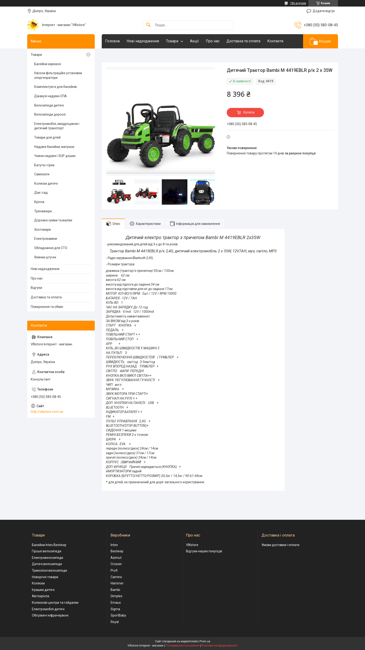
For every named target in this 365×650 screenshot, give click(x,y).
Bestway (117, 551)
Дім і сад (41, 192)
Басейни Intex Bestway (49, 545)
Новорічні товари (45, 577)
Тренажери (43, 211)
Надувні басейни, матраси (54, 147)
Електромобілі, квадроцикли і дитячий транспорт (56, 126)
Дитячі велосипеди (47, 564)
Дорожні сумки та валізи (53, 220)
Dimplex (116, 596)
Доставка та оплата (243, 41)
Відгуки (36, 288)
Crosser (116, 564)
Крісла (39, 202)
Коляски (38, 583)
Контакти (275, 41)
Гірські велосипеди (46, 551)
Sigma (115, 609)
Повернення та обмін (47, 307)
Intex (114, 545)
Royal (115, 622)
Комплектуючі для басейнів (55, 87)
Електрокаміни (45, 238)
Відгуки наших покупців (204, 551)
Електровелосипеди (47, 558)
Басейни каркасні (47, 64)
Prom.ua (204, 641)
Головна (112, 41)
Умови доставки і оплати (280, 545)
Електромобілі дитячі (48, 609)
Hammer (117, 583)
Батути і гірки (44, 165)
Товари (172, 41)
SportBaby (118, 615)
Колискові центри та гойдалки (55, 602)
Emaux (116, 602)
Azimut (116, 558)
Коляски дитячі (46, 183)
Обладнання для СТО (50, 248)
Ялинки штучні (45, 257)
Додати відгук (324, 11)
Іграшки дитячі (43, 590)
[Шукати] (148, 25)
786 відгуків (298, 3)
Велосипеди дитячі (49, 105)
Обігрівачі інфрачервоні (50, 615)
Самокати (41, 174)
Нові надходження (143, 41)
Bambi (115, 590)
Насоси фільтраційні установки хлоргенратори (58, 75)
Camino (116, 577)
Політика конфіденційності (219, 645)
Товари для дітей (47, 137)
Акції (194, 41)
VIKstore (192, 545)
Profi (114, 570)
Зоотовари (42, 229)
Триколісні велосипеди (49, 570)
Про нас (213, 41)
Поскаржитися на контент (183, 645)
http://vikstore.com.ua (47, 411)
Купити (248, 112)
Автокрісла (40, 596)
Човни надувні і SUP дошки (54, 156)
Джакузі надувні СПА (50, 96)
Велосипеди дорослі (50, 114)
